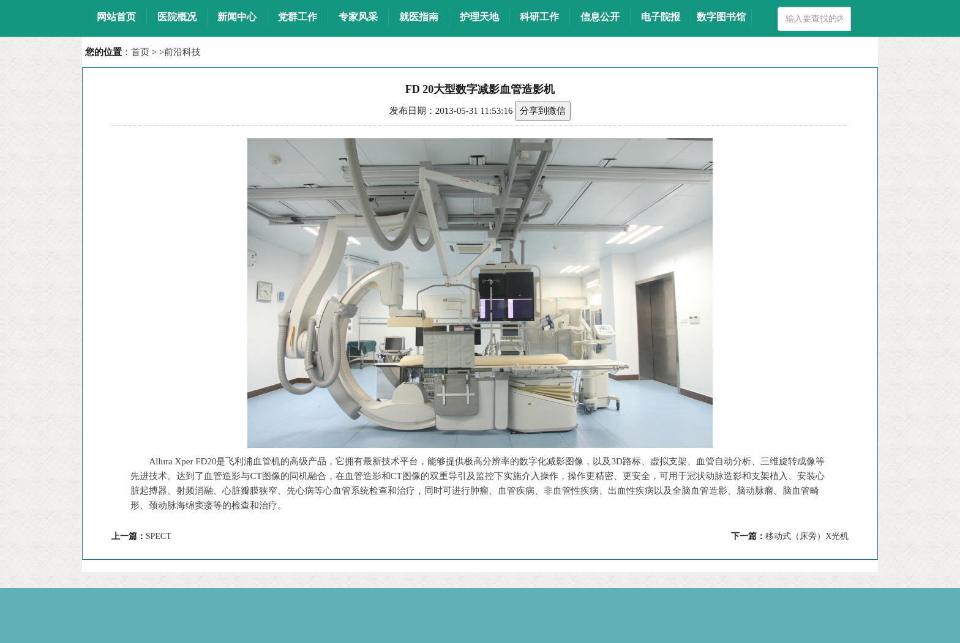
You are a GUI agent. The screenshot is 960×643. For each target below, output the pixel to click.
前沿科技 (182, 52)
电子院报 (660, 17)
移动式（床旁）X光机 (807, 536)
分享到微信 (543, 111)
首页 (140, 52)
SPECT (158, 536)
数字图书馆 (721, 17)
